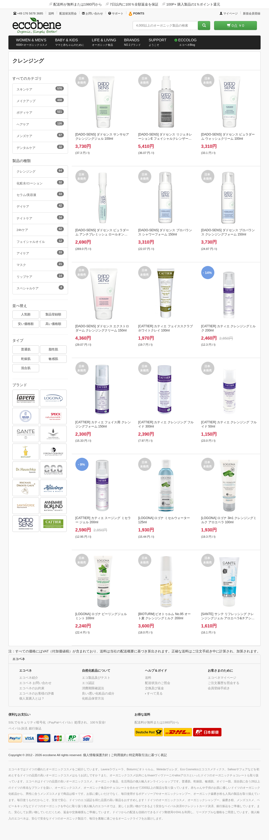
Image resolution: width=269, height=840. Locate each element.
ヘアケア (40, 123)
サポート (115, 13)
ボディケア (40, 111)
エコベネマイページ (222, 677)
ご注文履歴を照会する (223, 683)
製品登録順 (53, 314)
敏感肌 (53, 358)
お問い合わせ (92, 13)
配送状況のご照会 (157, 683)
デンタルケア (40, 147)
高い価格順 (53, 323)
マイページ (229, 13)
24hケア (40, 229)
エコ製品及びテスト (96, 677)
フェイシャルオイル (40, 241)
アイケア (40, 252)
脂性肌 (53, 349)
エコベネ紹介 (28, 677)
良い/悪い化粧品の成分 (98, 693)
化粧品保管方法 (93, 698)
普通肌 (25, 349)
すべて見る (155, 693)
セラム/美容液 (40, 194)
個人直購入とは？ (31, 698)
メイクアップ (40, 100)
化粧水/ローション (40, 182)
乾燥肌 (25, 358)
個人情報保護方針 (95, 755)
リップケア (40, 276)
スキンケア (40, 88)
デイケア (40, 205)
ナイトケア (40, 217)
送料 (51, 13)
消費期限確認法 (93, 688)
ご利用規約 (119, 755)
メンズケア (40, 135)
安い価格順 (26, 323)
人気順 (25, 314)
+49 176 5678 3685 (28, 13)
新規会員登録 (251, 13)
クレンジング (40, 170)
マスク (40, 264)
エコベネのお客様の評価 (36, 693)
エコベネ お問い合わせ (35, 683)
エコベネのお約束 (31, 688)
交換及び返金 (154, 688)
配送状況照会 (68, 13)
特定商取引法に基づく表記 (148, 755)
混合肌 (25, 368)
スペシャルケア (40, 287)
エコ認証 (88, 683)
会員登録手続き (219, 688)
